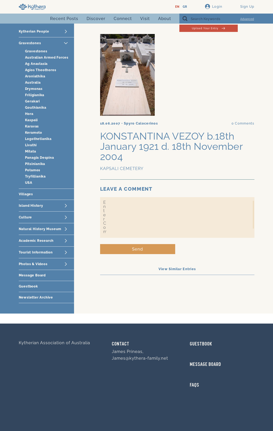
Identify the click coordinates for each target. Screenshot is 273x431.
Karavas (32, 126)
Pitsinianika (35, 164)
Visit (145, 18)
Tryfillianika (35, 176)
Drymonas (34, 89)
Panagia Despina (39, 158)
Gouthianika (35, 108)
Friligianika (34, 95)
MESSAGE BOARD (205, 364)
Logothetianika (38, 139)
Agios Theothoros (40, 70)
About (164, 18)
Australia (33, 82)
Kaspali (31, 120)
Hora (29, 114)
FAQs (194, 385)
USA (28, 183)
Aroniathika (35, 76)
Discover (96, 18)
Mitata (30, 151)
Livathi (31, 145)
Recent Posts (64, 18)
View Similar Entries (177, 269)
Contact (120, 344)
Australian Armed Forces (46, 57)
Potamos (32, 170)
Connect (123, 18)
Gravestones (36, 51)
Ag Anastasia (36, 64)
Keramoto (33, 133)
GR (185, 6)
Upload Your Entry (208, 28)
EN (177, 6)
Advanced (247, 19)
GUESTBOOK (201, 344)
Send (137, 249)
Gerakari (32, 101)
